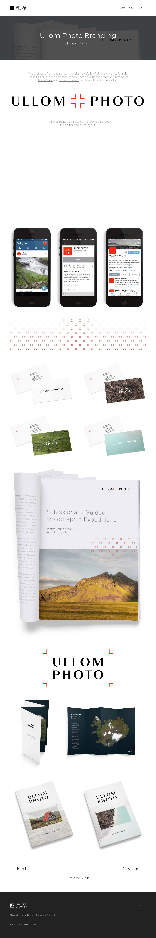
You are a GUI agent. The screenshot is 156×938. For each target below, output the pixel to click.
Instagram (21, 915)
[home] (18, 8)
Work (122, 8)
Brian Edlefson (69, 80)
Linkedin (31, 915)
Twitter (39, 915)
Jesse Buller (36, 77)
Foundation (52, 915)
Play (131, 8)
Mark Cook (45, 80)
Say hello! (142, 8)
